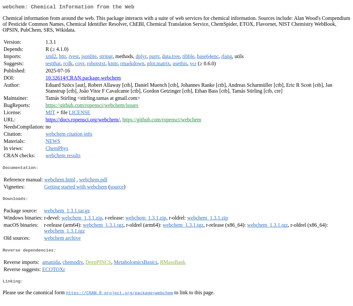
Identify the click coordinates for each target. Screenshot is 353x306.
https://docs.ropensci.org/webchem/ (82, 121)
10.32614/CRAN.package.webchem (83, 79)
